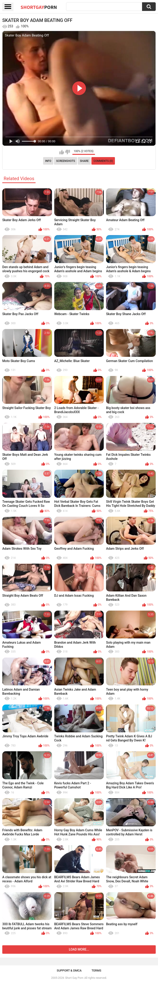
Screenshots (65, 161)
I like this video (61, 152)
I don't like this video (67, 152)
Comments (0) (103, 161)
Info (48, 161)
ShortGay (39, 7)
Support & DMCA (69, 970)
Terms (96, 970)
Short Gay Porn (74, 977)
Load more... (79, 949)
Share (84, 161)
